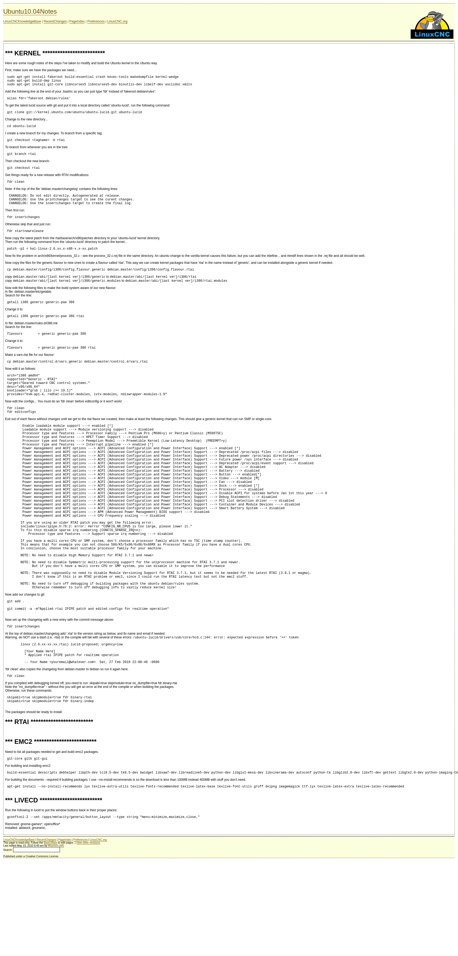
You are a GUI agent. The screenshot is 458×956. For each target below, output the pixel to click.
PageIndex (77, 21)
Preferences (96, 21)
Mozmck (53, 916)
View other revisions (88, 913)
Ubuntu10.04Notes (30, 11)
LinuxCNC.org (117, 21)
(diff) (61, 916)
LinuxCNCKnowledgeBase (22, 21)
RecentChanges (55, 21)
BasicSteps (50, 913)
